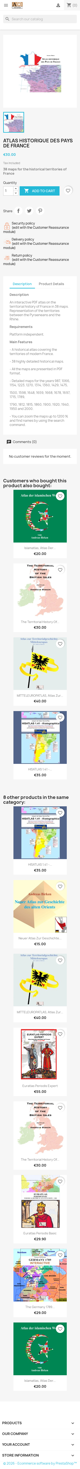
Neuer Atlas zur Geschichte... (40, 938)
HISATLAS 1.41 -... (40, 769)
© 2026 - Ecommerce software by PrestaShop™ (40, 1463)
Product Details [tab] (51, 284)
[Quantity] (8, 191)
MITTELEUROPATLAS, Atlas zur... (40, 696)
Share (18, 211)
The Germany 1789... (40, 1307)
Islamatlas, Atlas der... (40, 548)
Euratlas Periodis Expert (40, 1086)
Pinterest (40, 211)
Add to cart (39, 191)
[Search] (40, 19)
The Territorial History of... (40, 622)
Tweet (29, 211)
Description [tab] (22, 284)
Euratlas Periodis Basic (40, 1233)
